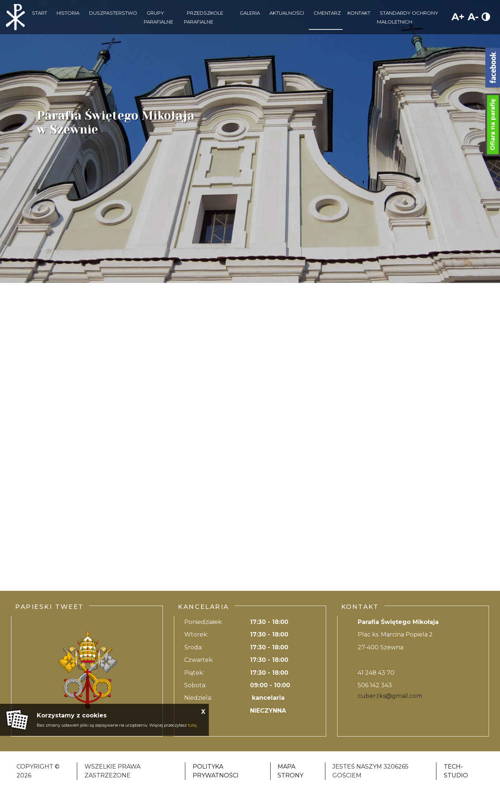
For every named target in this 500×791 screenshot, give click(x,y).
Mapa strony (290, 771)
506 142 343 (375, 685)
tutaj (192, 725)
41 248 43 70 (376, 672)
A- (473, 17)
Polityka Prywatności (216, 771)
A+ (458, 17)
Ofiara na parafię (492, 124)
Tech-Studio (456, 771)
